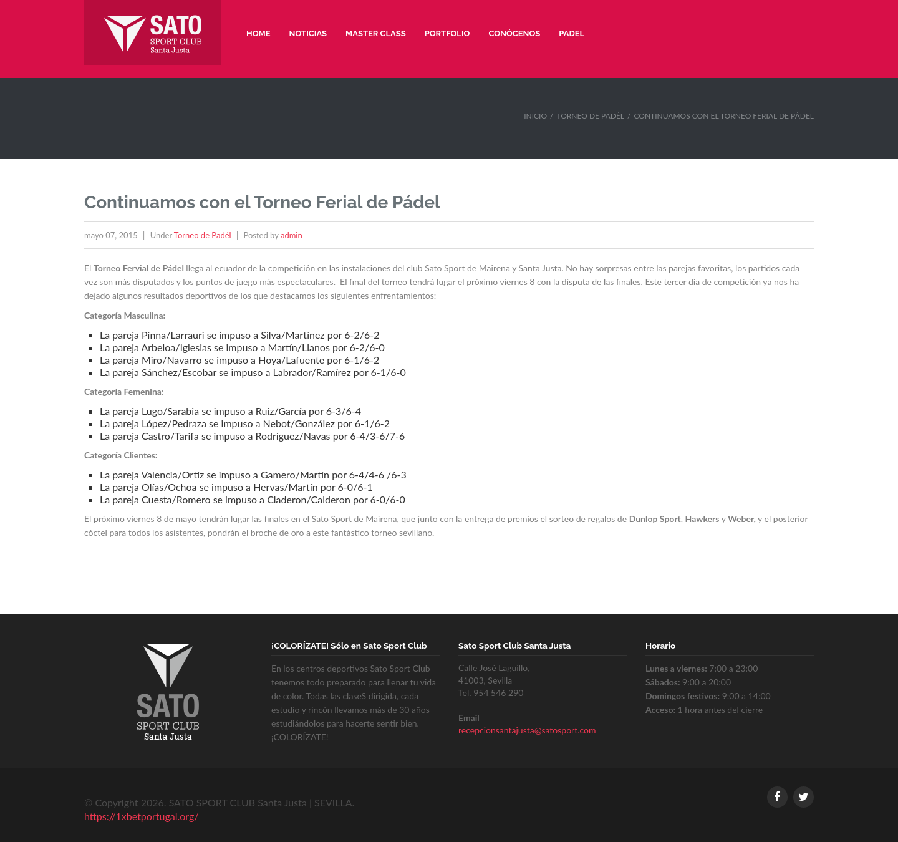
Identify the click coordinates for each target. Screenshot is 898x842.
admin (291, 235)
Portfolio (447, 33)
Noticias (308, 33)
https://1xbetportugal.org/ (141, 816)
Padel (571, 33)
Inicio (535, 115)
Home (258, 33)
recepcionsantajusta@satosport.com (527, 730)
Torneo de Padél (591, 115)
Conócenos (514, 33)
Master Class (375, 33)
